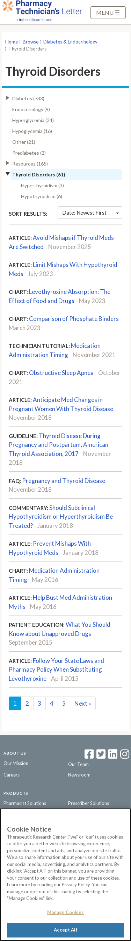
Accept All (65, 930)
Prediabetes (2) (29, 153)
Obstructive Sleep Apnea (61, 372)
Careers (11, 775)
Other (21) (23, 142)
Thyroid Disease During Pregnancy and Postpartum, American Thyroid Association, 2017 (58, 444)
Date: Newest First (90, 212)
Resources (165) (30, 164)
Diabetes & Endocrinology (70, 42)
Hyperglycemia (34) (33, 120)
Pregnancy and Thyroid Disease (63, 480)
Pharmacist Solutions (24, 803)
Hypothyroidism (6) (41, 196)
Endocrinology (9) (31, 109)
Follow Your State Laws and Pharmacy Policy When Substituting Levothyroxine (56, 669)
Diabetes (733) (28, 98)
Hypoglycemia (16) (32, 131)
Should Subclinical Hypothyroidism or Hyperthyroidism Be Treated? (61, 516)
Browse (30, 42)
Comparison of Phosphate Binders (74, 318)
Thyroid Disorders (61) (38, 174)
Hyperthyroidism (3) (42, 185)
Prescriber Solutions (88, 803)
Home (11, 42)
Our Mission (15, 763)
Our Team (78, 764)
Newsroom (79, 775)
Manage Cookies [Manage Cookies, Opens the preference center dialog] (65, 912)
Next (82, 703)
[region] (65, 874)
